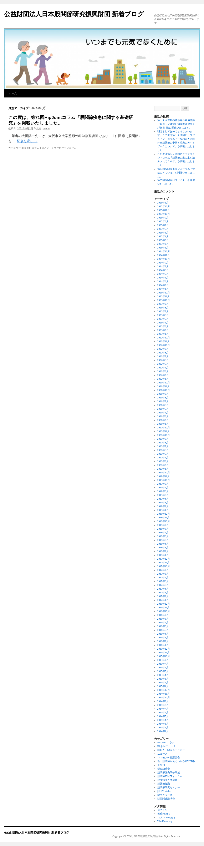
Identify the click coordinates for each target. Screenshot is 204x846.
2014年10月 (163, 697)
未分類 (161, 765)
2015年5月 (163, 671)
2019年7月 (163, 487)
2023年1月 (163, 333)
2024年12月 (163, 251)
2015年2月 (163, 682)
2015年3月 (163, 678)
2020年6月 (163, 450)
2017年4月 (163, 588)
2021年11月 (163, 386)
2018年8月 (163, 528)
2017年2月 (163, 596)
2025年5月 (163, 232)
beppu (46, 128)
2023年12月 (163, 292)
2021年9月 (163, 393)
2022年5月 (163, 363)
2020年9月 (163, 438)
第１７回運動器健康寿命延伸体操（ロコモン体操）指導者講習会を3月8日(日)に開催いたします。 (176, 124)
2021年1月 (163, 423)
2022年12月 (163, 337)
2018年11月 (163, 517)
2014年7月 (163, 708)
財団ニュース (164, 795)
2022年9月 (163, 348)
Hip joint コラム (31, 147)
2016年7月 (163, 622)
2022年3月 (163, 371)
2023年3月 (163, 326)
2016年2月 (163, 641)
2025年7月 (163, 225)
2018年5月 (163, 540)
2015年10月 (163, 656)
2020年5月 (163, 453)
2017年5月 (163, 585)
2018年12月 (163, 513)
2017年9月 (163, 570)
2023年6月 (163, 315)
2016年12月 (163, 603)
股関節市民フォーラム (169, 776)
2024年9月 (163, 262)
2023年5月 (163, 318)
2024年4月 (163, 277)
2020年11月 (163, 431)
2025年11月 (163, 210)
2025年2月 (163, 243)
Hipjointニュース (166, 746)
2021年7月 (163, 401)
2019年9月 (163, 483)
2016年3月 (163, 637)
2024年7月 (163, 266)
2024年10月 (163, 258)
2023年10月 (163, 300)
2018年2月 (163, 551)
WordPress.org (164, 821)
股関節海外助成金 (167, 780)
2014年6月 (163, 712)
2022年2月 (163, 375)
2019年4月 (163, 498)
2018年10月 (163, 521)
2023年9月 (163, 303)
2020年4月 (163, 457)
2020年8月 (163, 442)
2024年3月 (163, 281)
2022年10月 (163, 345)
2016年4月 (163, 633)
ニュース (162, 753)
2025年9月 (163, 217)
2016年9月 (163, 615)
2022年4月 (163, 367)
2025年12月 (163, 206)
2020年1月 (163, 468)
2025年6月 (163, 228)
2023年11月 (163, 296)
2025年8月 (163, 221)
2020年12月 (163, 427)
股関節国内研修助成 (168, 772)
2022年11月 (163, 341)
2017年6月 (163, 581)
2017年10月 (163, 566)
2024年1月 (163, 288)
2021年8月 (163, 397)
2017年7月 (163, 577)
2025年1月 (163, 247)
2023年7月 (163, 311)
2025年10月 (163, 213)
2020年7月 (163, 446)
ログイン (162, 810)
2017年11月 (163, 562)
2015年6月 (163, 667)
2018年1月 (163, 555)
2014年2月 (163, 727)
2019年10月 (163, 480)
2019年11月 (163, 476)
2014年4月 (163, 720)
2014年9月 (163, 701)
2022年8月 (163, 352)
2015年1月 (163, 686)
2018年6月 (163, 536)
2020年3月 (163, 461)
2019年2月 (163, 506)
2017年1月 (163, 600)
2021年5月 (163, 408)
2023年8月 (163, 307)
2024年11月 (163, 255)
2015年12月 (163, 648)
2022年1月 (163, 378)
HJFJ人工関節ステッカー (171, 750)
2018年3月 (163, 547)
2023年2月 (163, 330)
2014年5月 (163, 716)
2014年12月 (163, 690)
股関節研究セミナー (168, 787)
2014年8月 (163, 705)
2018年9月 (163, 525)
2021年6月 (163, 405)
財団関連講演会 (166, 798)
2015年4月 (163, 675)
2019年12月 (163, 472)
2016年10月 (163, 611)
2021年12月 (163, 382)
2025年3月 (163, 240)
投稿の (163, 813)
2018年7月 (163, 532)
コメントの (166, 817)
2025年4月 (163, 236)
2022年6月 (163, 360)
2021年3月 (163, 416)
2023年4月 (163, 322)
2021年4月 (163, 412)
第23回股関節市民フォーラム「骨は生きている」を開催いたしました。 (176, 172)
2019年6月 (163, 491)
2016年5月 (163, 630)
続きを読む (27, 141)
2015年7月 (163, 663)
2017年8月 (163, 573)
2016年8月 (163, 618)
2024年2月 (163, 285)
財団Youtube (164, 791)
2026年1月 (163, 202)
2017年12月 (163, 558)
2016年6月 (163, 626)
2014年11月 (163, 693)
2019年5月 (163, 495)
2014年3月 (163, 723)
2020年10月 (163, 435)
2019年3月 (163, 502)
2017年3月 (163, 592)
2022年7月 (163, 356)
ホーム (13, 93)
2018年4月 (163, 543)
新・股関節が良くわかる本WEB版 (176, 761)
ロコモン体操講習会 (168, 757)
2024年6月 (163, 270)
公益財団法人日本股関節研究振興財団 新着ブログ (74, 14)
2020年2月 (163, 465)
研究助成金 (163, 768)
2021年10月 (163, 390)
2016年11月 (163, 607)
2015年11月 (163, 652)
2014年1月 (163, 731)
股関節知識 (163, 783)
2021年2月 (163, 420)
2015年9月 (163, 660)
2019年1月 (163, 510)
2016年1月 (163, 645)
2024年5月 (163, 273)
